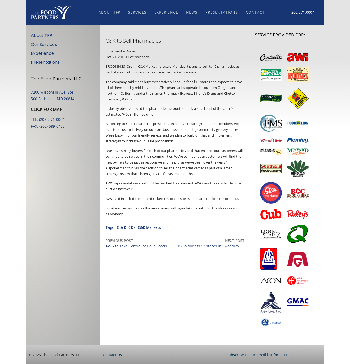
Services (137, 12)
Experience (166, 12)
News (192, 12)
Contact (255, 12)
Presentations (221, 12)
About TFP (109, 12)
